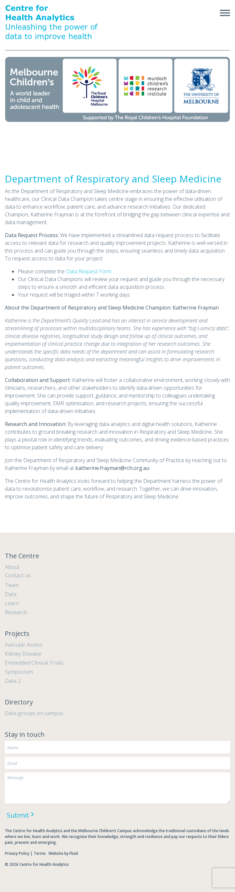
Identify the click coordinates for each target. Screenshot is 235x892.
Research (16, 612)
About (12, 567)
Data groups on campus (34, 713)
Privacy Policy (17, 853)
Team (12, 585)
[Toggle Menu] (225, 13)
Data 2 (13, 680)
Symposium (19, 671)
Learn (12, 603)
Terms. (41, 853)
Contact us (18, 575)
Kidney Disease (23, 653)
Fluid (73, 853)
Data (10, 594)
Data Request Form (88, 271)
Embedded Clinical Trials (34, 662)
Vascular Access (24, 644)
